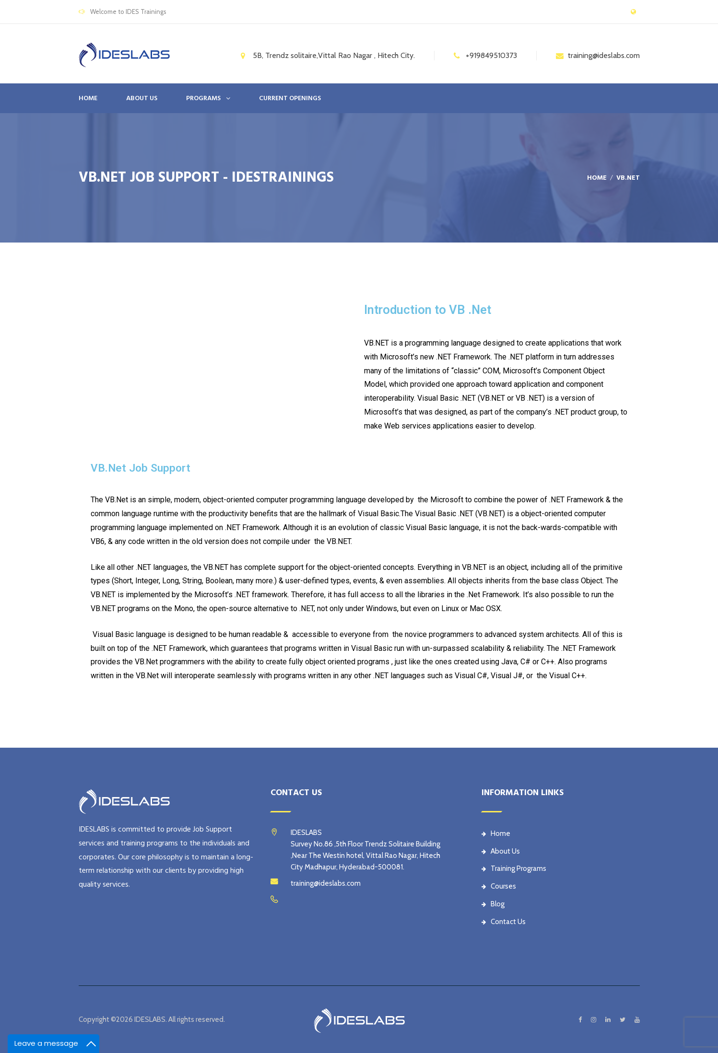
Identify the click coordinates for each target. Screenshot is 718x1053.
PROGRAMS (203, 98)
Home (88, 98)
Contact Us (504, 921)
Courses (499, 886)
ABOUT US (141, 98)
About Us (501, 851)
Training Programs (514, 868)
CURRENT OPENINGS (290, 98)
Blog (493, 904)
